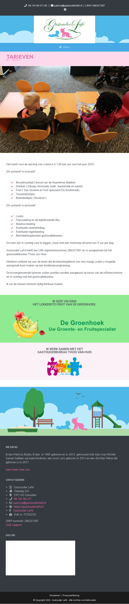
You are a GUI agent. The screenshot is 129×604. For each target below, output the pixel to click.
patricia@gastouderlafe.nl (68, 5)
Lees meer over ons (18, 469)
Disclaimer (55, 595)
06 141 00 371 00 (37, 5)
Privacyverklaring (71, 595)
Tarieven (16, 60)
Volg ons (10, 535)
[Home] (7, 60)
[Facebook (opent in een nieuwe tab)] (64, 9)
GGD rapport (14, 525)
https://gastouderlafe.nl (28, 506)
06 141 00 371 (23, 499)
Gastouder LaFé (23, 510)
